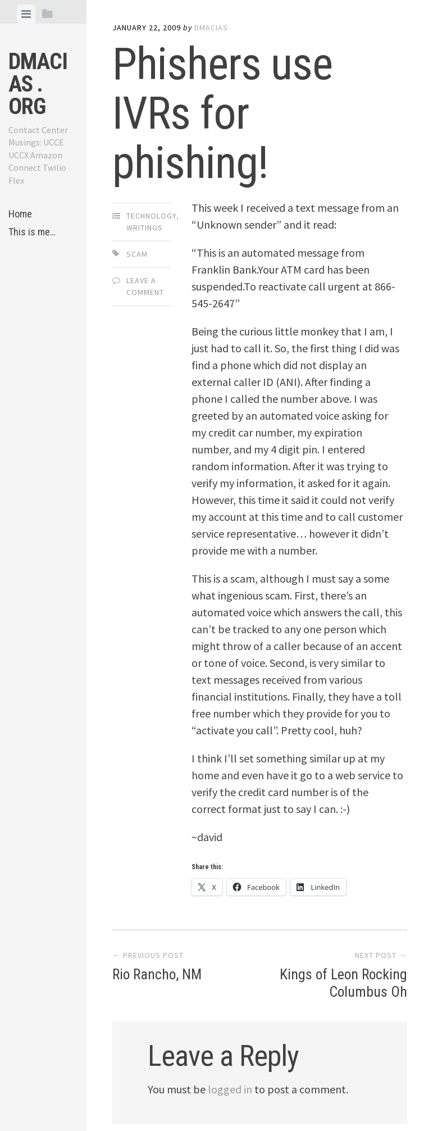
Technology (151, 216)
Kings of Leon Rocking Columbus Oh (342, 983)
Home (20, 214)
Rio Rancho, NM (158, 974)
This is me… (32, 232)
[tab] (26, 14)
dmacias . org (37, 84)
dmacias (211, 27)
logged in (230, 1089)
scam (137, 254)
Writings (144, 227)
